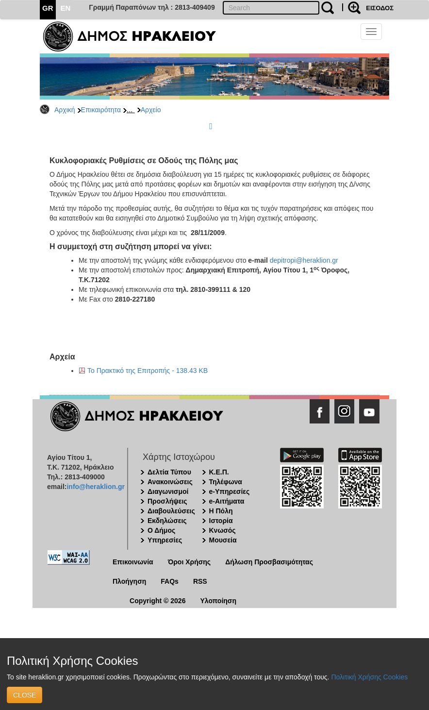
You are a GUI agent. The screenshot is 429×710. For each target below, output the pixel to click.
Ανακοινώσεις (170, 482)
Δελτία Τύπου (169, 472)
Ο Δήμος (161, 530)
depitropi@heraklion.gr (304, 260)
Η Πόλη (221, 511)
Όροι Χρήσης (189, 562)
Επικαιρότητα (101, 110)
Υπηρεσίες (165, 540)
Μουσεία (223, 540)
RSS (200, 581)
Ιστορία (221, 520)
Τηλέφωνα (225, 482)
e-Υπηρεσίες (229, 491)
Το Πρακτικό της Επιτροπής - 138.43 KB (147, 370)
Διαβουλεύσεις (171, 511)
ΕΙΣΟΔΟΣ (380, 8)
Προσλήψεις (167, 501)
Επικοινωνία (133, 562)
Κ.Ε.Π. (219, 472)
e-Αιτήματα (227, 501)
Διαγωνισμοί (168, 491)
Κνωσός (222, 530)
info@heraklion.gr (95, 486)
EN (66, 8)
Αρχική (64, 110)
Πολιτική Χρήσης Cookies (369, 677)
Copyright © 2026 (157, 601)
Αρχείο (151, 110)
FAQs (170, 581)
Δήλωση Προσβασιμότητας (269, 562)
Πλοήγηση (129, 581)
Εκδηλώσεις (167, 520)
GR (47, 8)
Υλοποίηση (218, 601)
